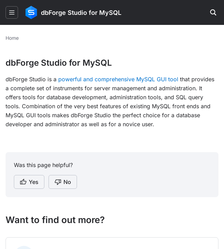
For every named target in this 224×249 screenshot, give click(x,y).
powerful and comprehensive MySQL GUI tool (118, 79)
